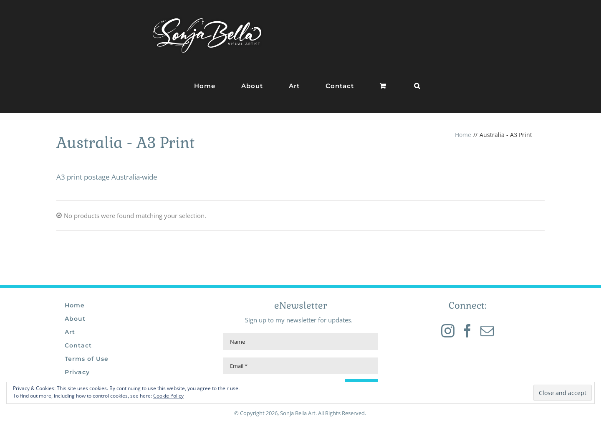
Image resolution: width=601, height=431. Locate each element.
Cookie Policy (168, 395)
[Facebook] (467, 330)
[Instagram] (448, 330)
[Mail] (487, 330)
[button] (417, 86)
